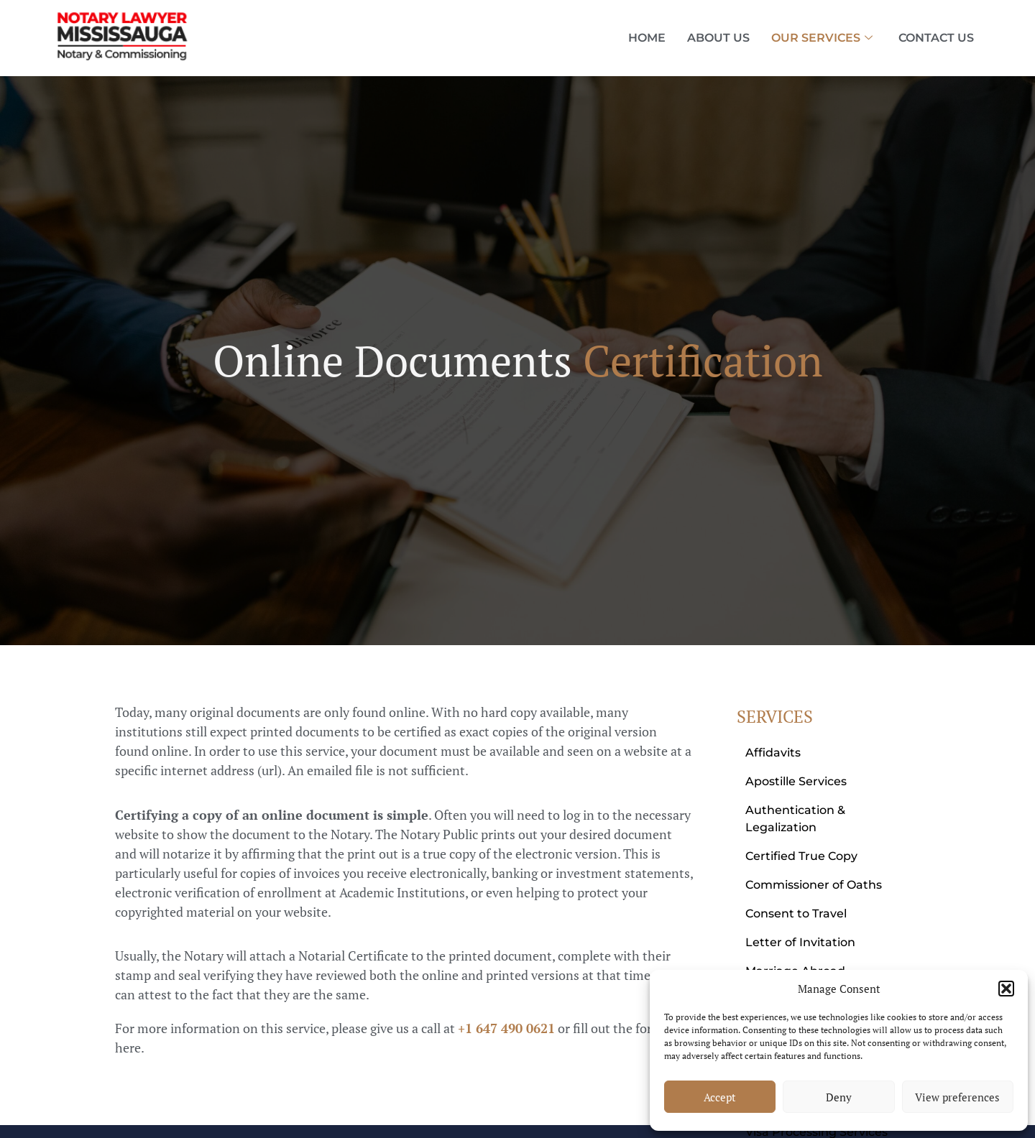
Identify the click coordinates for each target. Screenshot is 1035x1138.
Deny (839, 1097)
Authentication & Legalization (795, 818)
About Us (718, 38)
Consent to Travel (796, 913)
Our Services (822, 38)
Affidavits (773, 752)
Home (647, 38)
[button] (1006, 988)
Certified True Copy (801, 856)
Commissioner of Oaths (813, 885)
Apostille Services (796, 781)
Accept (720, 1097)
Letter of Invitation (800, 942)
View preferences (957, 1097)
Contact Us (936, 38)
